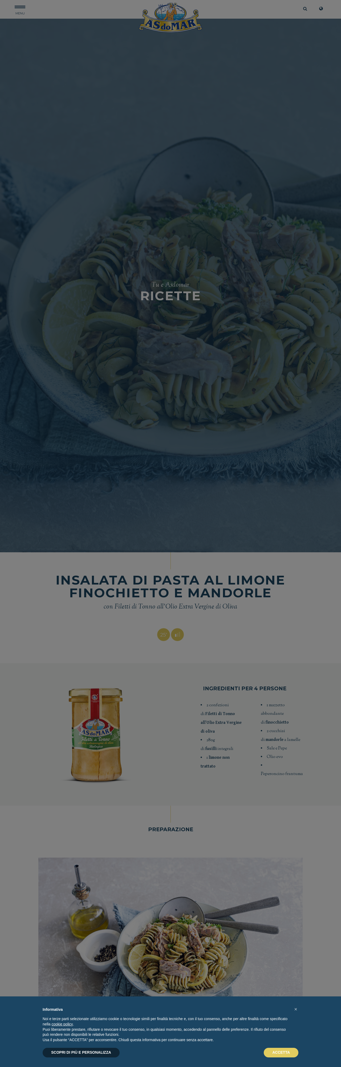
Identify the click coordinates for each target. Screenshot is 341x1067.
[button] (295, 1009)
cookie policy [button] (62, 1024)
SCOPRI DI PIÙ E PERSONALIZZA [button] (81, 1052)
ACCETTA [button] (281, 1052)
